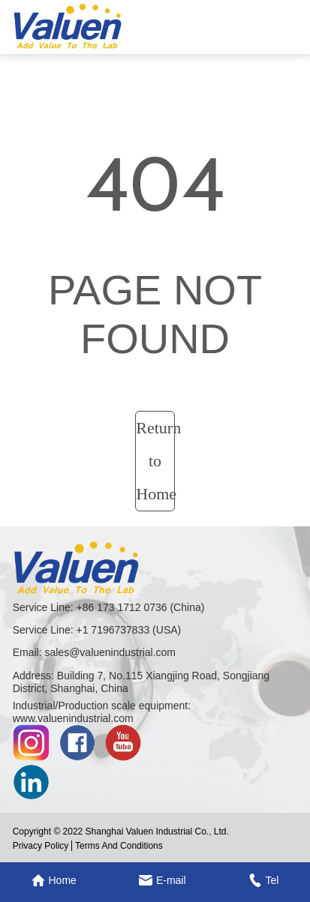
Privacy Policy (41, 846)
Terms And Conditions (119, 846)
